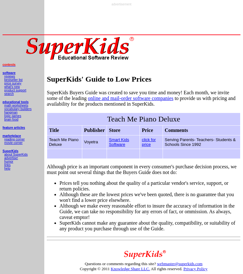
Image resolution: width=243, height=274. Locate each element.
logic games (12, 116)
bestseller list (13, 80)
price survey (13, 83)
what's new (12, 87)
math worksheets (16, 105)
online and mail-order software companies (130, 98)
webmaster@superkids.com (179, 263)
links (7, 165)
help (7, 168)
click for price (149, 142)
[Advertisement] (121, 20)
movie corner (13, 143)
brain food (11, 119)
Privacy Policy (196, 268)
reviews (9, 76)
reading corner (14, 139)
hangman (11, 112)
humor (8, 161)
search (9, 94)
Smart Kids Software (119, 142)
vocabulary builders (18, 109)
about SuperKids (16, 154)
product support (15, 90)
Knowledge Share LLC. (130, 268)
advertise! (11, 158)
